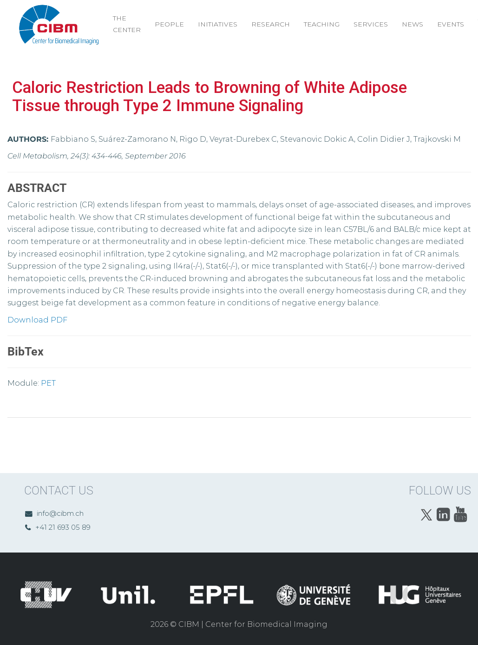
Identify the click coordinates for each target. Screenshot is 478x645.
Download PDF (37, 320)
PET (48, 383)
